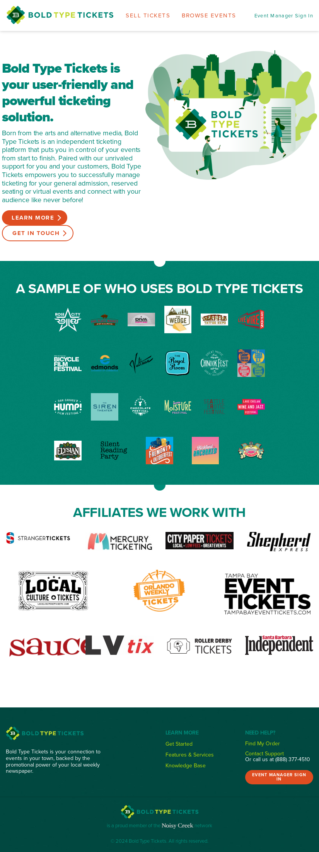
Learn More (33, 217)
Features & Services (189, 754)
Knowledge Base (185, 765)
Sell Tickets (148, 15)
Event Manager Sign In (283, 15)
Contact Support (264, 753)
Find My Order (262, 743)
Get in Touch (36, 233)
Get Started (179, 744)
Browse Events (209, 15)
